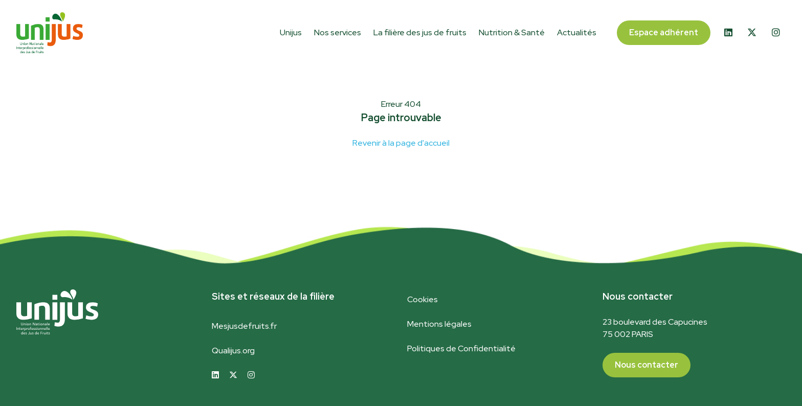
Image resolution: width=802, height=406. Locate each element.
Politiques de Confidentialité (461, 348)
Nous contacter (646, 364)
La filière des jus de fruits (419, 32)
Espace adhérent (663, 32)
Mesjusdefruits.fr (244, 326)
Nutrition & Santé (512, 32)
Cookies (422, 299)
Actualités (576, 32)
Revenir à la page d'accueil (401, 143)
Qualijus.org (233, 350)
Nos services (337, 32)
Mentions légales (439, 324)
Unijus (291, 32)
